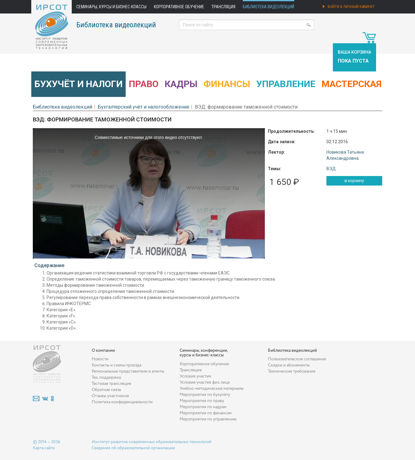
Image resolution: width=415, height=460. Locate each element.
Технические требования (291, 371)
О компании (103, 350)
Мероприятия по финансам (206, 413)
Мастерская (352, 84)
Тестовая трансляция (111, 384)
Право (143, 84)
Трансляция (223, 6)
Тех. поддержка (106, 377)
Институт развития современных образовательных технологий (151, 442)
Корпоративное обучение (179, 6)
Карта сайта (44, 448)
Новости (100, 359)
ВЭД (331, 168)
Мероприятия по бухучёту (205, 395)
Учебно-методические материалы (212, 388)
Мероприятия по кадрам (203, 407)
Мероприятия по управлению (208, 419)
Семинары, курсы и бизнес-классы (111, 6)
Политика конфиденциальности (122, 402)
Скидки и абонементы (289, 365)
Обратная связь (106, 390)
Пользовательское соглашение (297, 359)
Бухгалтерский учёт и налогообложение (143, 107)
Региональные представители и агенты (128, 371)
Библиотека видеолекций (268, 6)
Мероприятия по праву (202, 401)
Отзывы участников (110, 396)
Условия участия (195, 376)
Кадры (181, 84)
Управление (285, 84)
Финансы (227, 84)
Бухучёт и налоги (78, 84)
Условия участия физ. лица (205, 382)
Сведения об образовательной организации (133, 448)
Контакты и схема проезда (116, 365)
